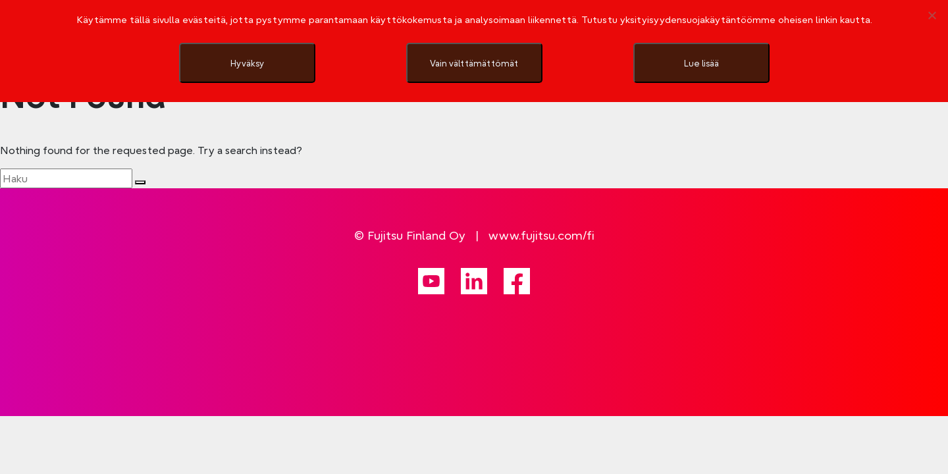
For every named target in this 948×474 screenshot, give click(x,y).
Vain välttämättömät (474, 63)
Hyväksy (247, 63)
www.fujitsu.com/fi (541, 235)
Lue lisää (701, 63)
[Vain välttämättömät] (931, 15)
